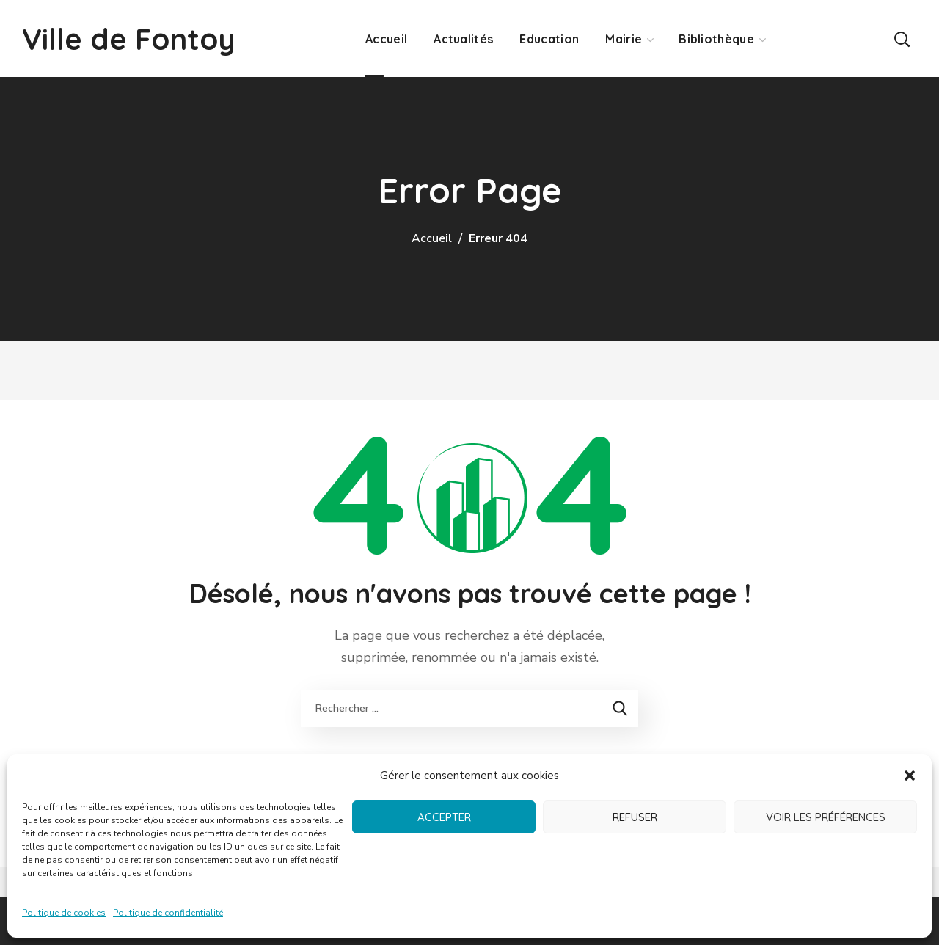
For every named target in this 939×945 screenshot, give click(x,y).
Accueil (432, 238)
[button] (909, 775)
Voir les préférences (825, 817)
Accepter (444, 817)
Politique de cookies (64, 913)
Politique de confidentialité (168, 913)
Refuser (635, 817)
